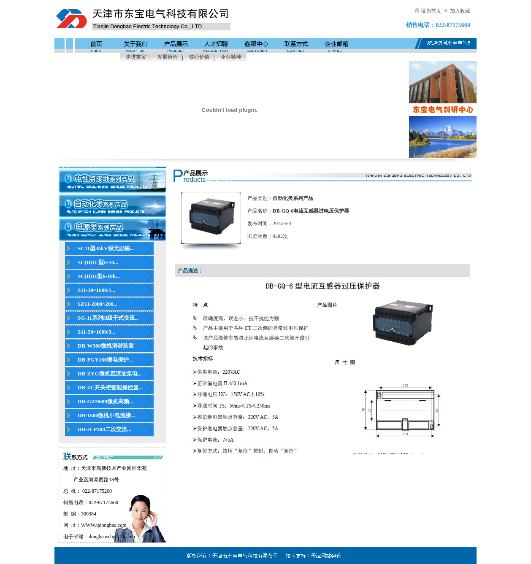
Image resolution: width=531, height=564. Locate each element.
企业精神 (231, 57)
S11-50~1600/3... (96, 332)
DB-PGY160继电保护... (105, 359)
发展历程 (167, 57)
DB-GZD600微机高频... (105, 401)
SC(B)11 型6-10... (98, 262)
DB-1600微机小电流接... (106, 415)
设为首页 (431, 11)
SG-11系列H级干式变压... (108, 318)
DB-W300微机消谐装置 (106, 346)
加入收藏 (460, 11)
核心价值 (199, 57)
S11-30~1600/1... (96, 290)
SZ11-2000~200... (98, 304)
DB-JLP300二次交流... (104, 429)
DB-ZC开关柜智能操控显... (110, 387)
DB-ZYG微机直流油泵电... (109, 373)
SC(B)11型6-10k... (99, 276)
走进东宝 (136, 57)
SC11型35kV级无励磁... (106, 248)
